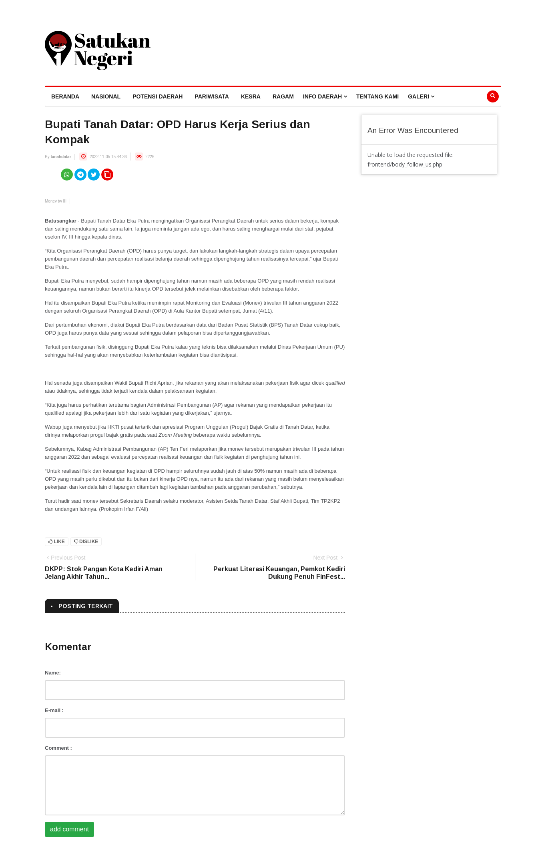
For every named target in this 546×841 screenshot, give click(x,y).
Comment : (58, 748)
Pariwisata (212, 96)
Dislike (86, 541)
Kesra (251, 96)
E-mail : (54, 710)
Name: (53, 673)
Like (56, 541)
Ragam (283, 96)
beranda (65, 96)
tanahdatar (60, 157)
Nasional (105, 96)
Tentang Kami (377, 96)
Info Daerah (325, 96)
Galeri (421, 96)
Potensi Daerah (157, 96)
